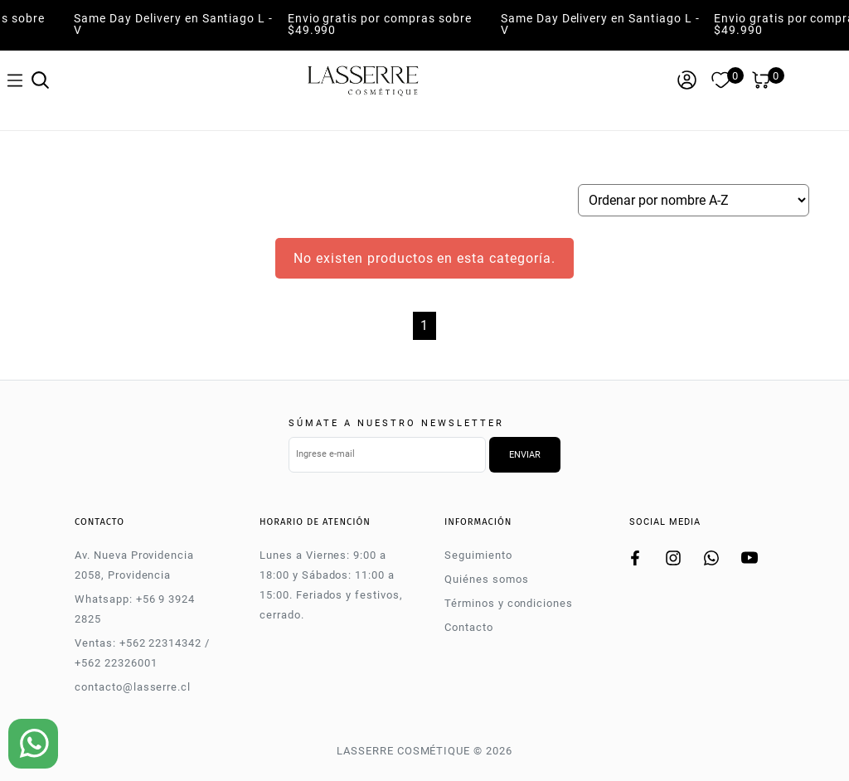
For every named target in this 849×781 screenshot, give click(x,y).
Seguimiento (478, 555)
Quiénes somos (486, 579)
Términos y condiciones (508, 603)
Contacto (468, 627)
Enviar (525, 454)
